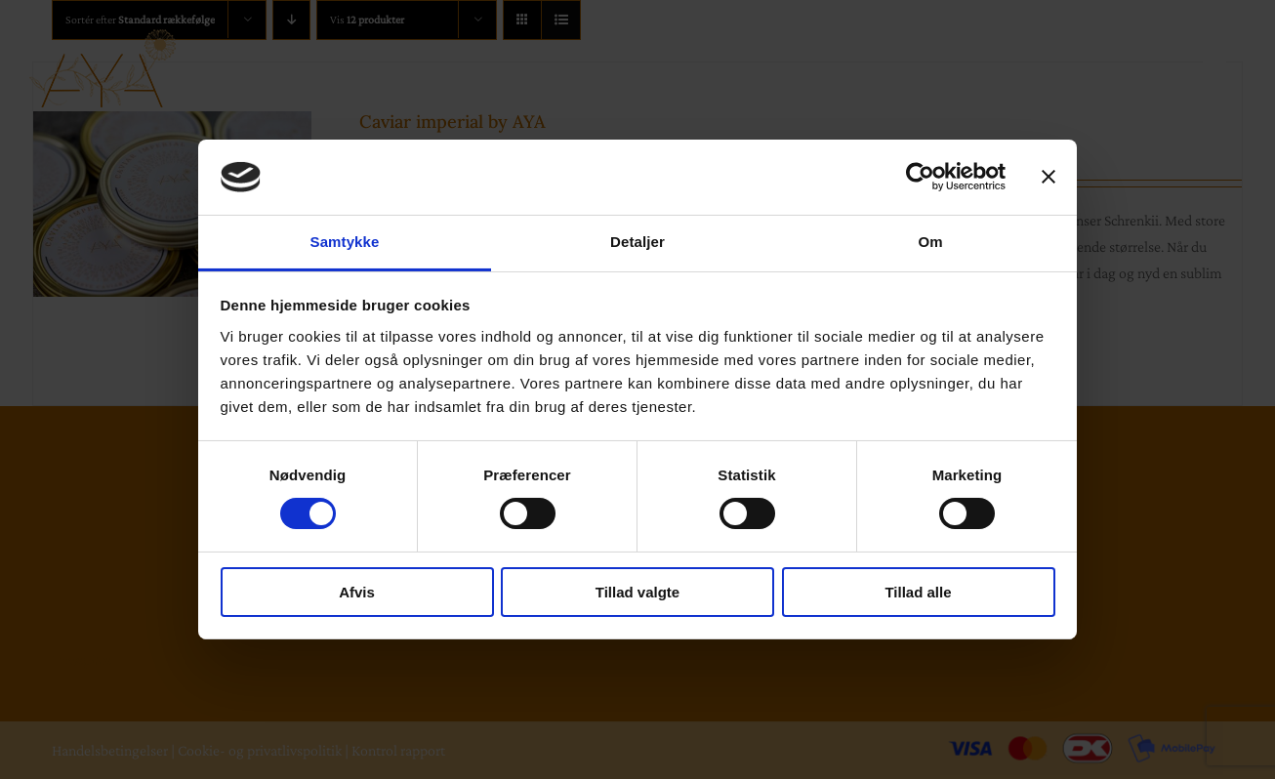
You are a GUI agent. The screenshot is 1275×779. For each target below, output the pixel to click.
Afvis (357, 592)
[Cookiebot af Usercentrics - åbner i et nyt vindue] (920, 176)
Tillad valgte (637, 592)
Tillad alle (917, 592)
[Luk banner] (1048, 177)
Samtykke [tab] (345, 241)
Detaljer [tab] (637, 241)
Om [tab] (930, 241)
